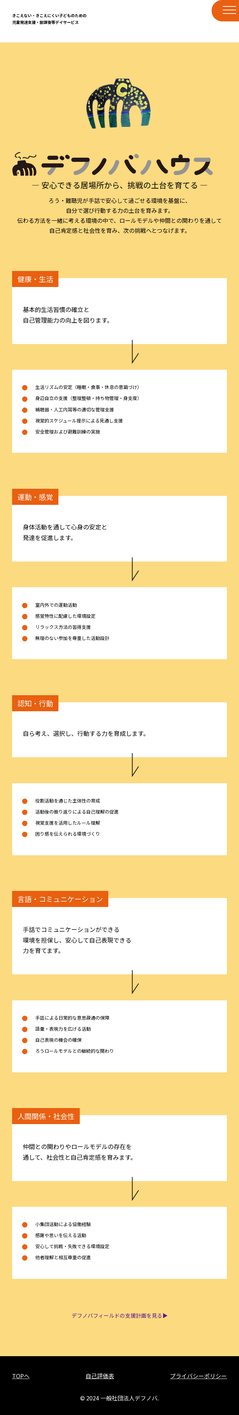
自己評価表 (99, 1376)
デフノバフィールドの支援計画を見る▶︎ (120, 1315)
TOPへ (21, 1376)
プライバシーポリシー (198, 1376)
